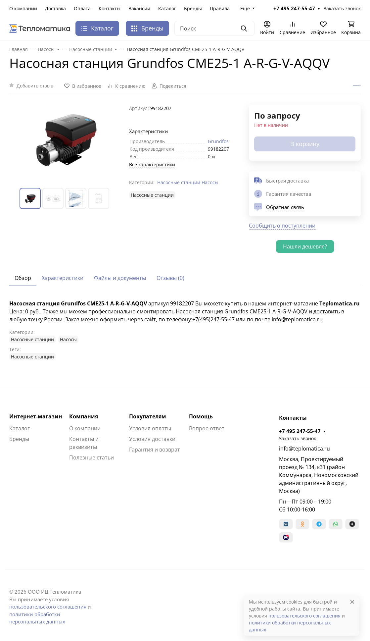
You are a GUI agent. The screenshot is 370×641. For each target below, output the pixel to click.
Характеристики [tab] (62, 278)
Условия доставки (152, 439)
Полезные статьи (91, 457)
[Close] (352, 601)
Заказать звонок (342, 8)
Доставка (55, 8)
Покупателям (147, 416)
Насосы (210, 182)
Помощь (201, 416)
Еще (245, 8)
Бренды (193, 8)
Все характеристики (152, 164)
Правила (220, 8)
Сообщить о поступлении (282, 225)
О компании (23, 8)
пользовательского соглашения (47, 606)
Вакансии (139, 8)
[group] (65, 141)
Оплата (82, 8)
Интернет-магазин (35, 416)
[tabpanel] (185, 329)
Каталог (167, 8)
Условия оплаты (150, 428)
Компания (83, 416)
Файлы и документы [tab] (120, 278)
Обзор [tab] (23, 278)
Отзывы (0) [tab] (170, 278)
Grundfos (218, 141)
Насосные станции (178, 182)
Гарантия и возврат (154, 449)
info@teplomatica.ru (304, 448)
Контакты (109, 8)
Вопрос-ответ (206, 428)
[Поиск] (214, 28)
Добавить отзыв (35, 85)
